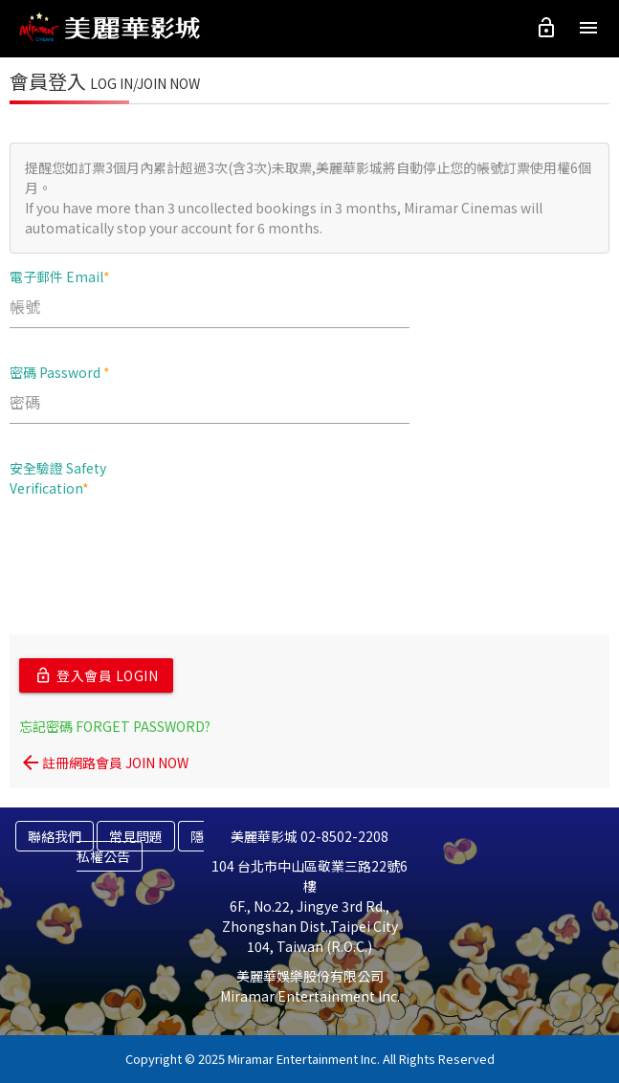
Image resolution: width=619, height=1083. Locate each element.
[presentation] (155, 549)
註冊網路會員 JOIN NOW (103, 762)
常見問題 (136, 836)
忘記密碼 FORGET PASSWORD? (114, 726)
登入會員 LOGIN (96, 675)
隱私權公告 (140, 846)
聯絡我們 (54, 836)
